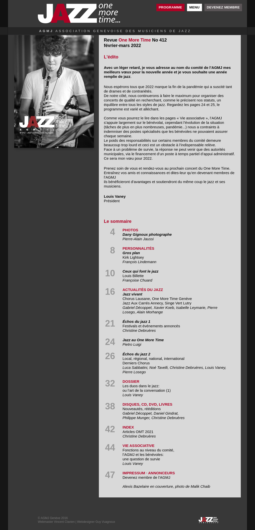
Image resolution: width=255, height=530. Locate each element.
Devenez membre (223, 7)
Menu (194, 7)
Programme (170, 7)
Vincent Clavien (64, 522)
